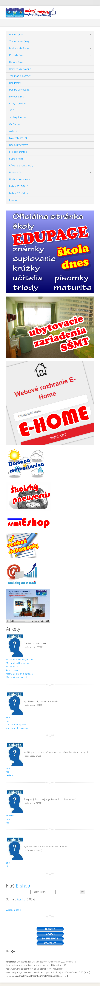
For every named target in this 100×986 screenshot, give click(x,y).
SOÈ (11, 110)
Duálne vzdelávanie (19, 48)
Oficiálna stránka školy (21, 165)
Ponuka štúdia (16, 34)
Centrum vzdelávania (20, 69)
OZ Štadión (15, 124)
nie (7, 721)
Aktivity (13, 131)
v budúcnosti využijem (16, 724)
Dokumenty (15, 82)
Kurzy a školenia (17, 103)
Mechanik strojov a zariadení (19, 674)
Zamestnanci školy (19, 41)
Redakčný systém (18, 145)
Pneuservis (15, 172)
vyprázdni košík (13, 910)
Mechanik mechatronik (17, 677)
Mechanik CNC (13, 666)
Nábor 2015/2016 (18, 186)
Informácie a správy (20, 76)
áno (8, 717)
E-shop (13, 200)
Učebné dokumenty (19, 179)
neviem (9, 775)
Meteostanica (16, 96)
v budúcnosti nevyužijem (17, 728)
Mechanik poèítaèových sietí (19, 659)
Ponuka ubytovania (19, 89)
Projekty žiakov (17, 55)
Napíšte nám (16, 158)
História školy (16, 62)
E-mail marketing (18, 151)
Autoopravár (12, 670)
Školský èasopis (17, 117)
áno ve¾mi (11, 815)
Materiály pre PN (18, 138)
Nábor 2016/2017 (18, 193)
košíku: (21, 899)
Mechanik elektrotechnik (17, 663)
